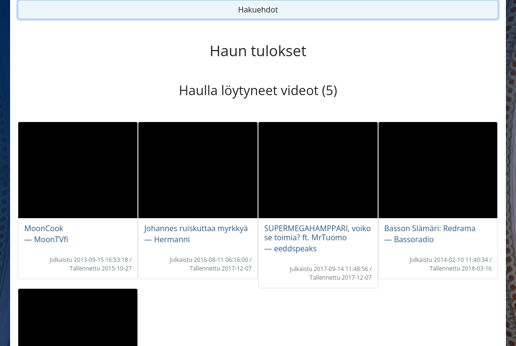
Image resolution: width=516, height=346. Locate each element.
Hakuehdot (258, 9)
